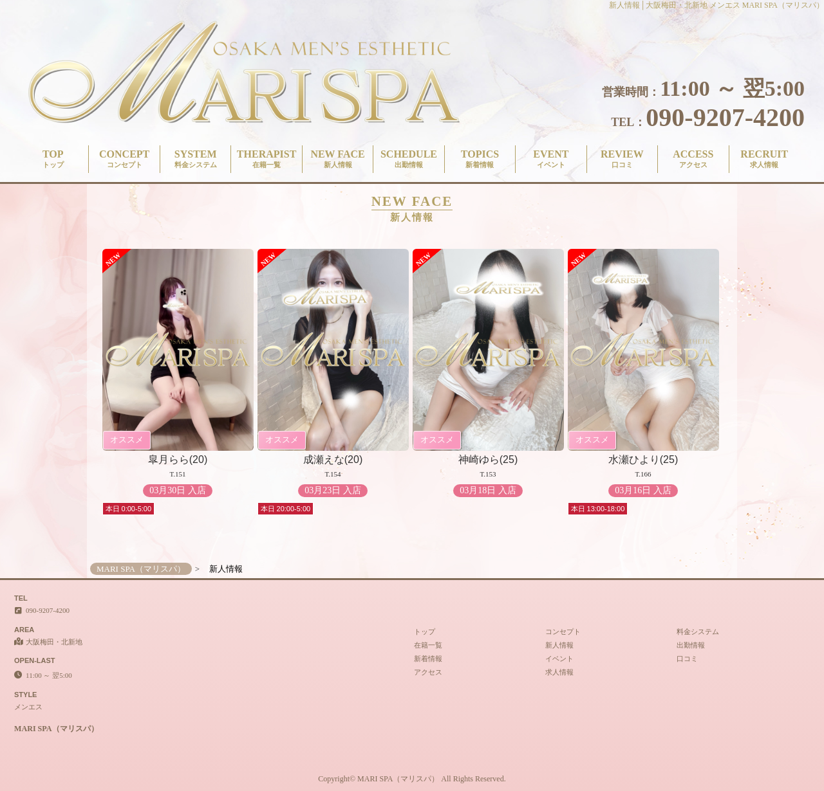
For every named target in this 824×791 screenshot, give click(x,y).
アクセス (428, 672)
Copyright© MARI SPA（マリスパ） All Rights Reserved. (411, 778)
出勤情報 (691, 645)
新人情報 (559, 645)
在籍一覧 (428, 645)
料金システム (698, 631)
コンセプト (563, 631)
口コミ (687, 658)
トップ (424, 631)
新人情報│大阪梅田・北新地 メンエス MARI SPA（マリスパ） (716, 5)
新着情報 (428, 658)
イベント (559, 658)
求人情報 (559, 672)
